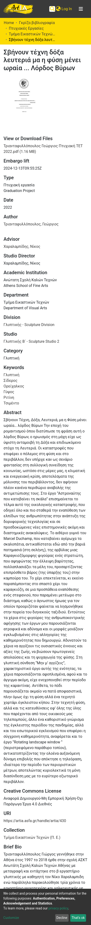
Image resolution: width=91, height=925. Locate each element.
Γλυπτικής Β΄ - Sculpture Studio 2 (31, 341)
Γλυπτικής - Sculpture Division (29, 324)
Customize (11, 918)
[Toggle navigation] (80, 9)
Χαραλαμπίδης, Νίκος (22, 246)
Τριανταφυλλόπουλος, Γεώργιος (31, 224)
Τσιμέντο (11, 403)
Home (9, 22)
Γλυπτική (11, 375)
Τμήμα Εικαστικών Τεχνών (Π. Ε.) (32, 34)
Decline (61, 918)
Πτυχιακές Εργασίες (26, 28)
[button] (58, 9)
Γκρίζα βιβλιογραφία (37, 22)
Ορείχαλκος (14, 386)
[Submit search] (52, 9)
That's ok (78, 918)
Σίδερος (10, 380)
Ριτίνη (9, 397)
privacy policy (58, 908)
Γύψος (9, 392)
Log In (67, 9)
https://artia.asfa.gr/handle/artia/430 (35, 821)
